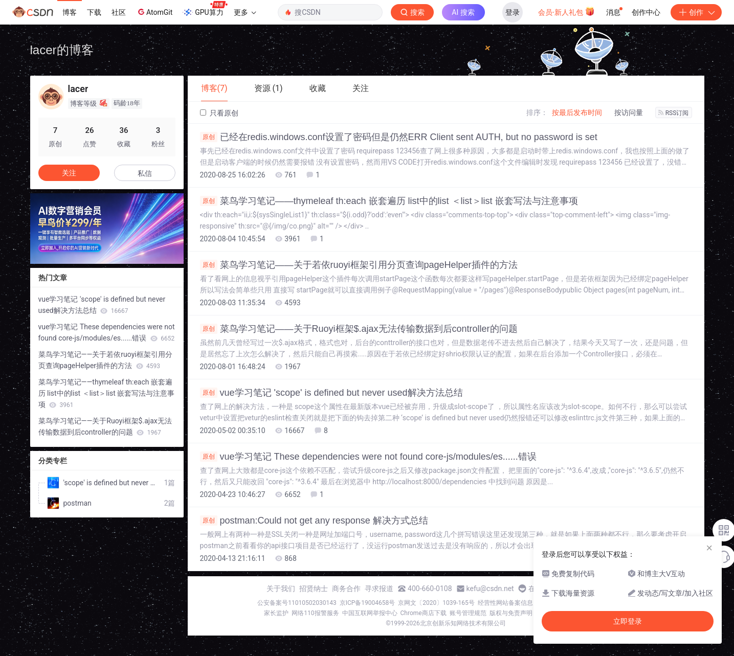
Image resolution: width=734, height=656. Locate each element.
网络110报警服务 (315, 613)
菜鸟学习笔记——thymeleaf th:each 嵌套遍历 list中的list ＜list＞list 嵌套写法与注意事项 (389, 201)
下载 (94, 12)
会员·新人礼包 (566, 11)
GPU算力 (205, 9)
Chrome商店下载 (424, 613)
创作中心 (646, 12)
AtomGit (154, 11)
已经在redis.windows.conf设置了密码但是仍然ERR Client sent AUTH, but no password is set (398, 137)
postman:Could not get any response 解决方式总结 (314, 520)
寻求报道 (379, 588)
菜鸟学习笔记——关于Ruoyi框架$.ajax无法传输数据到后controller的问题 (359, 329)
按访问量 (628, 112)
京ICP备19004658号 (367, 602)
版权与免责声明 (511, 613)
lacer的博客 (62, 50)
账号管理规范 (468, 613)
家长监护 (276, 613)
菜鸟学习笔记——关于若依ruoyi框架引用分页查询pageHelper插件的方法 (359, 265)
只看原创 (219, 113)
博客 (69, 12)
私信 (145, 173)
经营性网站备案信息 (505, 602)
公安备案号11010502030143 (296, 602)
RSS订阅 (673, 113)
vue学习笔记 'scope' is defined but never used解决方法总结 (331, 393)
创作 (696, 12)
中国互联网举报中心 (369, 613)
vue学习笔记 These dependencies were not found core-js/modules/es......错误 (368, 456)
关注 (69, 173)
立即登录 (627, 621)
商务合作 (346, 588)
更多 (245, 12)
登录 (512, 12)
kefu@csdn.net (490, 588)
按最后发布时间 (577, 112)
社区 (119, 12)
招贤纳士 (313, 588)
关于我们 (280, 588)
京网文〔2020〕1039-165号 (436, 602)
